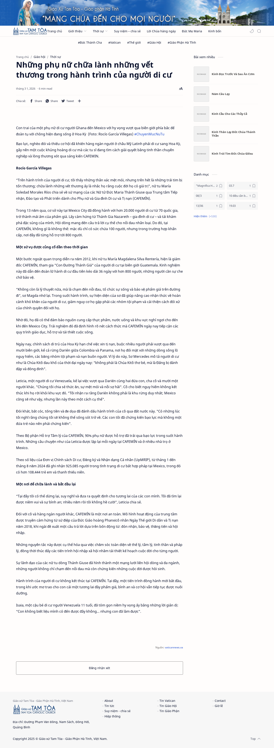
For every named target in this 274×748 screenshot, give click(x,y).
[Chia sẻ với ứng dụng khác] (79, 101)
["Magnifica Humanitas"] (209, 186)
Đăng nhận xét (99, 668)
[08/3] (209, 196)
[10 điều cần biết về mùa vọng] (242, 196)
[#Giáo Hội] (154, 42)
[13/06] (209, 206)
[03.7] (242, 186)
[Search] (259, 31)
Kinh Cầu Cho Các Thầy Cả (229, 114)
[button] (252, 31)
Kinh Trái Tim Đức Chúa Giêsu (232, 153)
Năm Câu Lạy (221, 94)
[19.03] (242, 206)
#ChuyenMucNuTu (149, 134)
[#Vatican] (114, 42)
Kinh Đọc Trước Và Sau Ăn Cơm (233, 74)
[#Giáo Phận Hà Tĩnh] (182, 42)
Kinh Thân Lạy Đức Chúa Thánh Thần (233, 133)
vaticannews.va (174, 647)
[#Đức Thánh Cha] (90, 42)
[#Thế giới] (134, 42)
